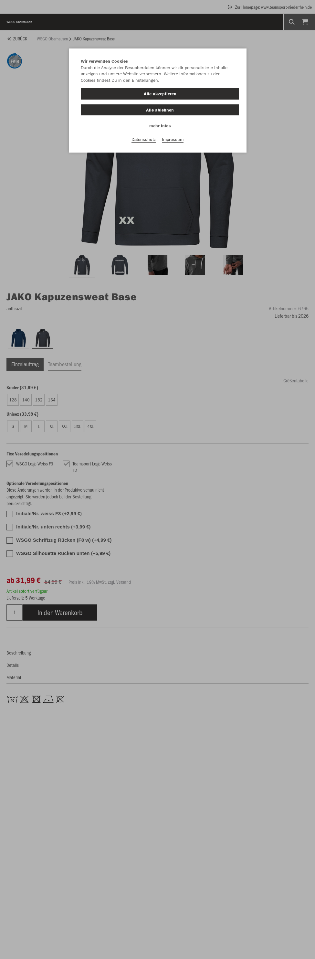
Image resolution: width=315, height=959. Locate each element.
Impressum (173, 139)
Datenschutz (143, 139)
